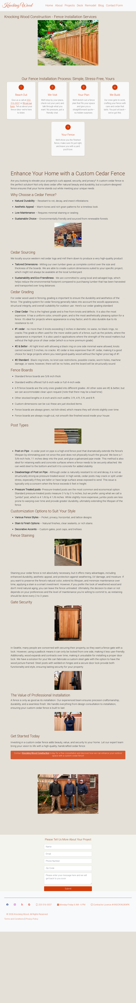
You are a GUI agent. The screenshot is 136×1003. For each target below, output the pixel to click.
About (59, 5)
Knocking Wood (17, 5)
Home (49, 5)
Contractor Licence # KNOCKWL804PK (110, 904)
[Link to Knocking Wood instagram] (15, 904)
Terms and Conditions (14, 919)
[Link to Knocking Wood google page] (29, 904)
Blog (101, 5)
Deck (80, 5)
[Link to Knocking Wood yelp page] (22, 904)
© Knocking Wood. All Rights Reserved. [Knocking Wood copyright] (27, 914)
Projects (70, 5)
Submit (68, 888)
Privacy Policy (32, 919)
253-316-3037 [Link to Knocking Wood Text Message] (44, 904)
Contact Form (114, 5)
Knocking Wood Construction (35, 753)
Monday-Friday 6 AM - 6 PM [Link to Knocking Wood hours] (71, 904)
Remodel (90, 5)
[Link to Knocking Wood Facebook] (7, 904)
